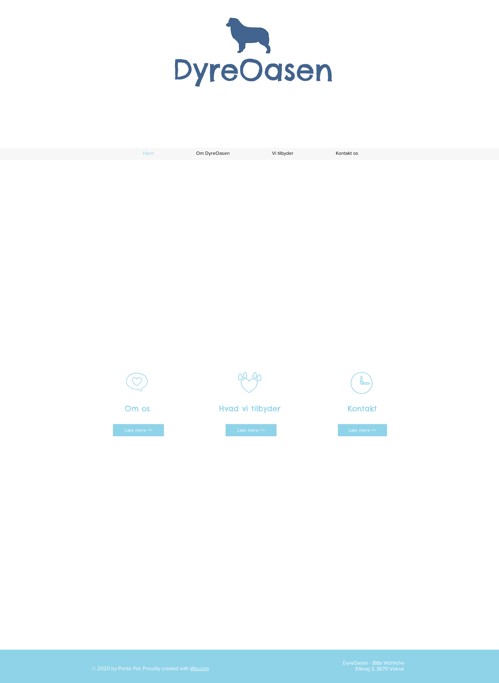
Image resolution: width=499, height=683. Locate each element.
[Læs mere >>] (138, 430)
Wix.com (199, 668)
